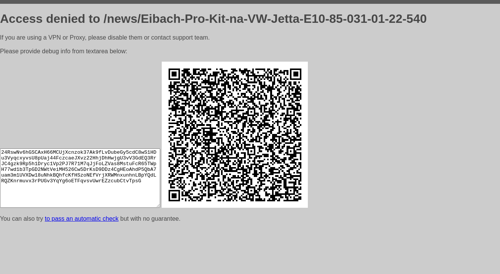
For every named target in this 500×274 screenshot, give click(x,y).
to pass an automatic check (82, 218)
